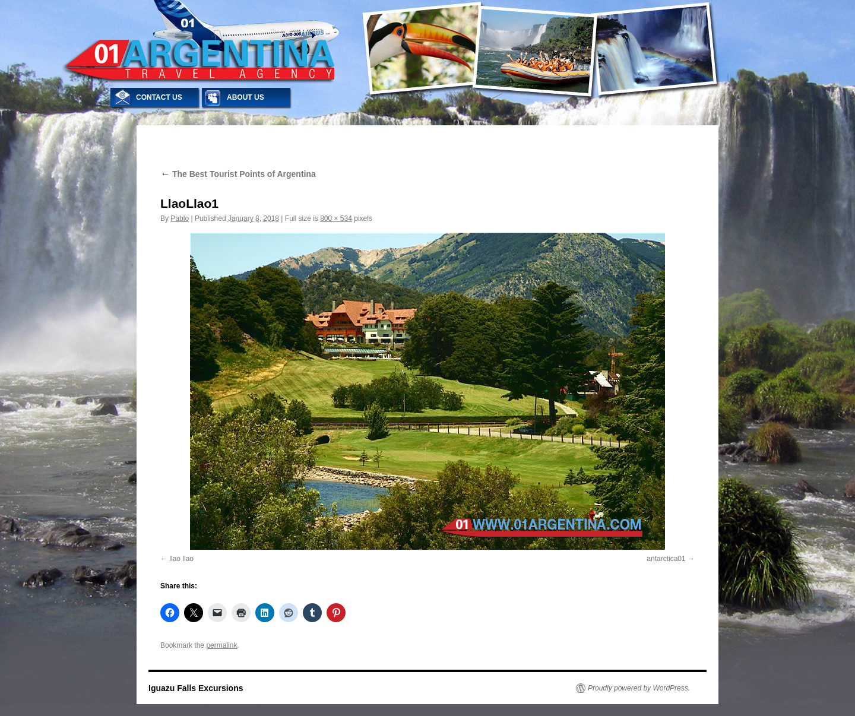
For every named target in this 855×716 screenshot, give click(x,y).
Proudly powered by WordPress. (639, 688)
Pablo (179, 218)
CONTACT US (159, 97)
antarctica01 (666, 559)
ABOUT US (245, 97)
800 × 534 (336, 218)
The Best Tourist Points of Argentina (238, 174)
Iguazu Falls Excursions (195, 688)
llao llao (181, 559)
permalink (221, 645)
